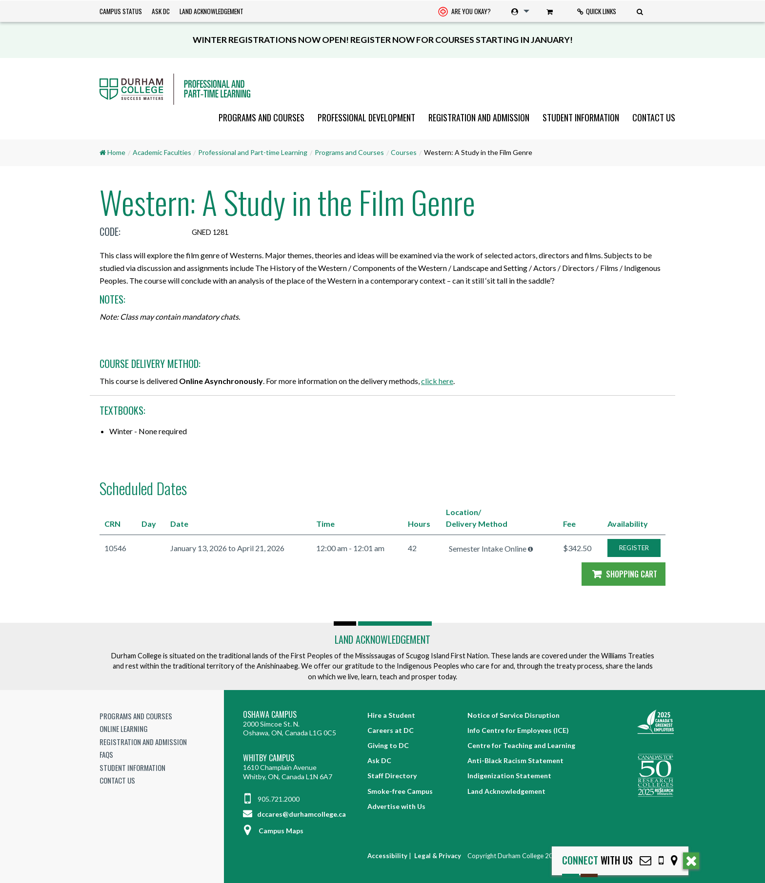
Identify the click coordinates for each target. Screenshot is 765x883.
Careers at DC (390, 730)
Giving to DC (388, 745)
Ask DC (161, 11)
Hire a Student (391, 715)
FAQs (106, 754)
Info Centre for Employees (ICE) (518, 730)
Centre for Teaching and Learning (521, 745)
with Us (597, 860)
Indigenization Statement (509, 775)
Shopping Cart (623, 574)
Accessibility (387, 856)
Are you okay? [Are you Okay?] (464, 12)
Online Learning (124, 728)
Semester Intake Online (487, 548)
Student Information (581, 117)
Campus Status (121, 11)
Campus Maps (273, 830)
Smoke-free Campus (400, 791)
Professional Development (366, 117)
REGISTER (634, 548)
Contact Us (653, 117)
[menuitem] (464, 11)
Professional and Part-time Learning (252, 152)
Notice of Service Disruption (513, 715)
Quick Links (596, 11)
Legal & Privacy (437, 856)
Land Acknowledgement (211, 11)
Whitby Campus (268, 758)
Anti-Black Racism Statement (515, 760)
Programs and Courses (261, 117)
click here (437, 380)
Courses (404, 152)
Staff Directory (392, 775)
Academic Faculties (162, 152)
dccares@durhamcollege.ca (294, 814)
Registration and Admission (478, 117)
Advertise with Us (396, 806)
